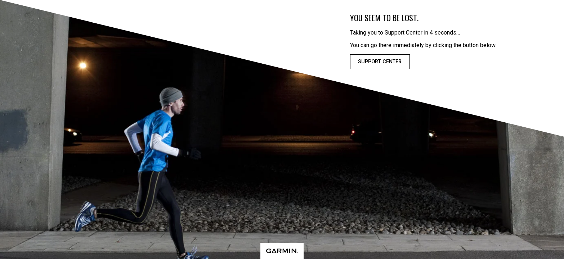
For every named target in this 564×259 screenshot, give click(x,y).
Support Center (380, 62)
